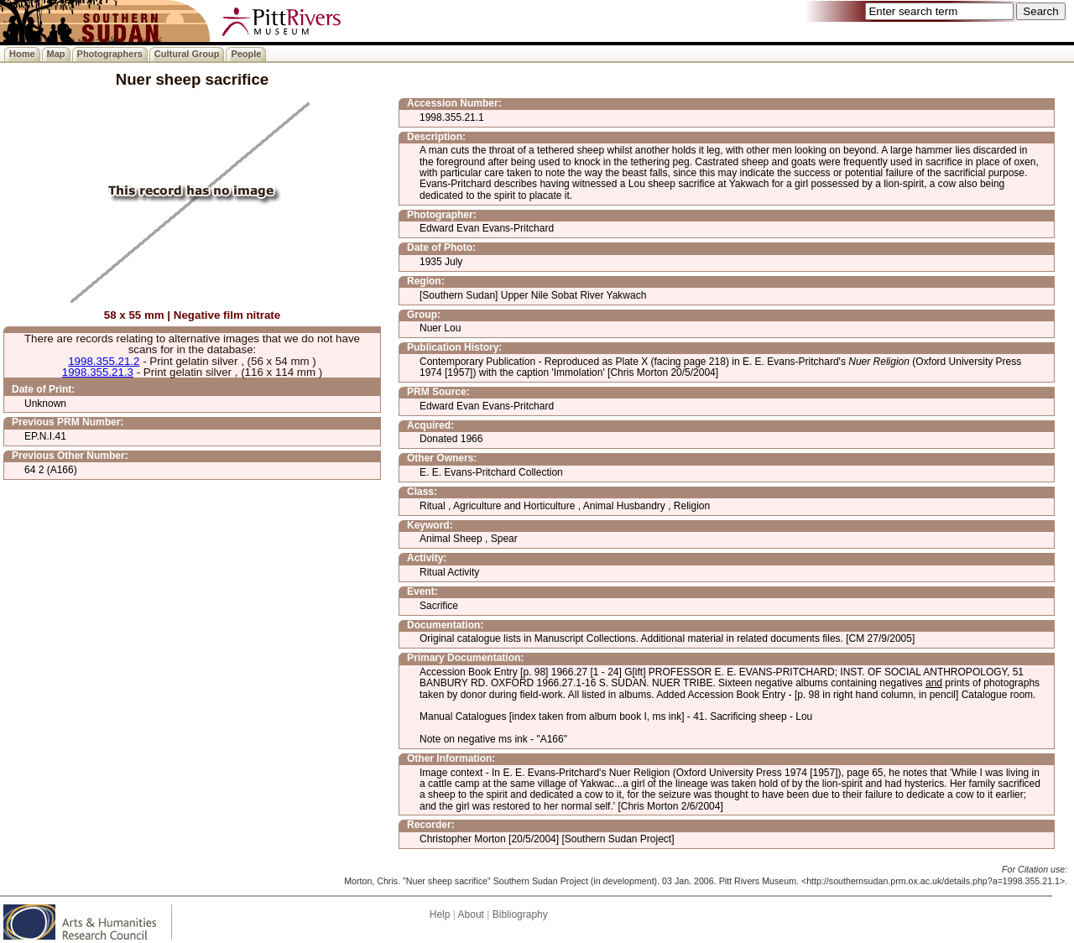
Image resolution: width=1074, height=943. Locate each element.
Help (440, 914)
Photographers (110, 54)
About (471, 914)
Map (56, 54)
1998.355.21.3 (97, 372)
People (246, 54)
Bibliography (520, 914)
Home (22, 54)
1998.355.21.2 (103, 361)
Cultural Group (187, 54)
